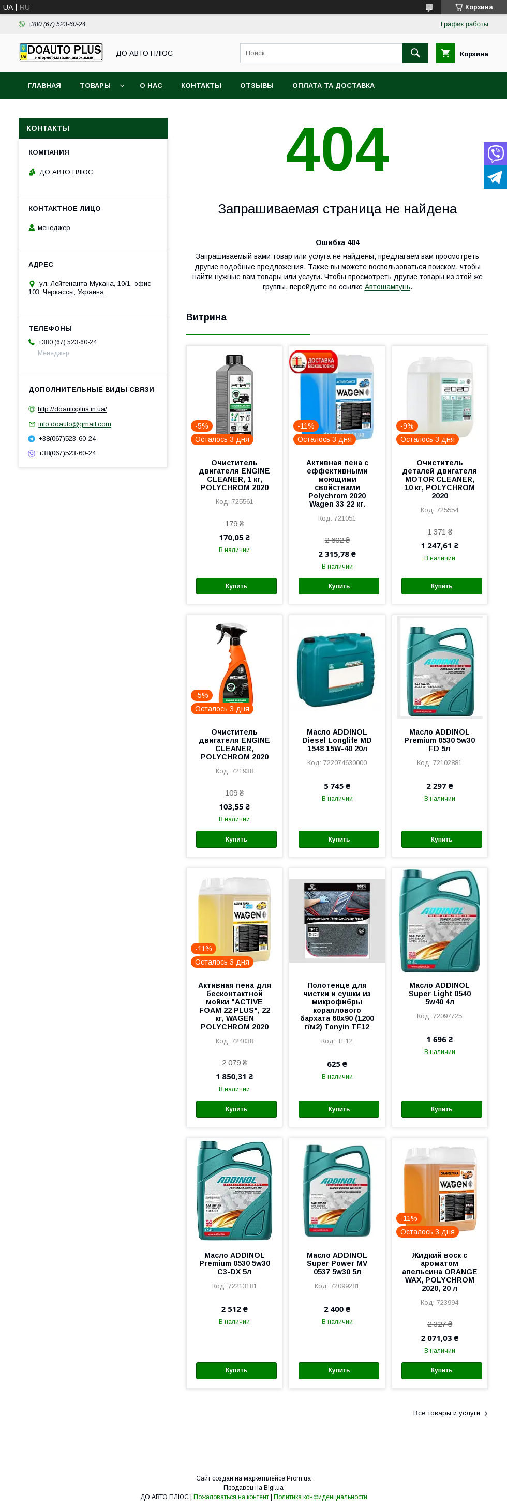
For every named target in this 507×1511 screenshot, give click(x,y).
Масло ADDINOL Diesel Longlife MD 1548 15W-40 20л (337, 740)
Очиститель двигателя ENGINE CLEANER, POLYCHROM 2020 (234, 744)
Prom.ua (299, 1478)
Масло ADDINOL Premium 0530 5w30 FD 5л (439, 740)
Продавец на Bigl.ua (253, 1487)
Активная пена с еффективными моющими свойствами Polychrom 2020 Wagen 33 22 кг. (337, 483)
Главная (44, 85)
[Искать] (415, 53)
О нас (151, 85)
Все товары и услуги (446, 1413)
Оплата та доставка (333, 85)
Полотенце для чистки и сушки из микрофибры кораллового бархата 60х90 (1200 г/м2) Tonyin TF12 (337, 1006)
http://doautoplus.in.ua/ (72, 409)
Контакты (201, 85)
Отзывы (257, 85)
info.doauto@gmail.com (74, 424)
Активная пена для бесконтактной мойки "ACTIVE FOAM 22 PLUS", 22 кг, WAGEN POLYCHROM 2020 (234, 1006)
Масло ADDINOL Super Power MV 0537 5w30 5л (337, 1263)
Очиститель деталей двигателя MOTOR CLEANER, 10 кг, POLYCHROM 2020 (439, 479)
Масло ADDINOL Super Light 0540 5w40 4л (440, 993)
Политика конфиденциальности (320, 1497)
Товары (95, 85)
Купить (236, 586)
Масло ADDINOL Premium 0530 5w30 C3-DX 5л (234, 1263)
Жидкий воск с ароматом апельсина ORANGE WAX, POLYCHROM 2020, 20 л (440, 1271)
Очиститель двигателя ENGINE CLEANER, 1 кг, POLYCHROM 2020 (234, 475)
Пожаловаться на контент (231, 1497)
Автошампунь (387, 287)
